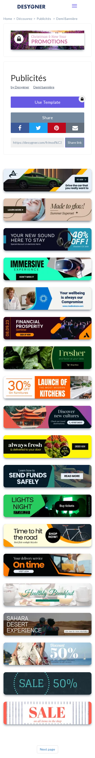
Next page (47, 749)
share (47, 117)
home (8, 19)
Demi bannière (66, 19)
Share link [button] (75, 142)
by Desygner (20, 87)
